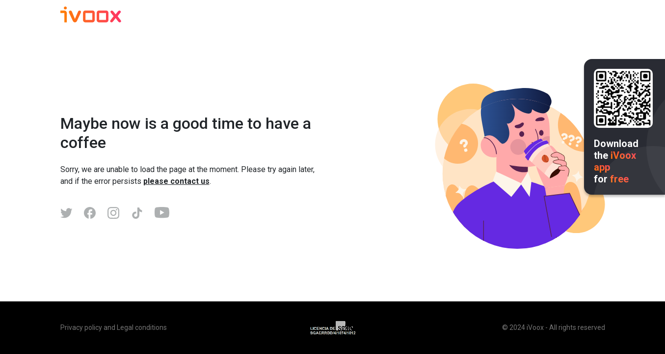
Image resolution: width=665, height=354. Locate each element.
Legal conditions (142, 327)
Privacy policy (81, 327)
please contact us (176, 181)
